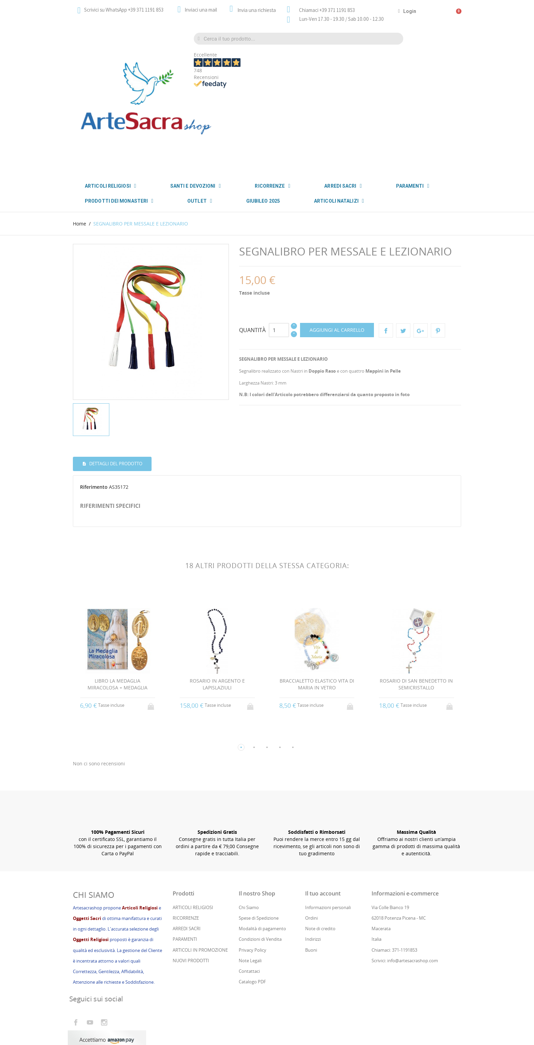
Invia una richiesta (256, 10)
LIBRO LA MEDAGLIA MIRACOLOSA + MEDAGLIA (117, 600)
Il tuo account (323, 810)
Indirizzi (313, 856)
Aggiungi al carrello (337, 247)
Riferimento (94, 403)
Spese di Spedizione (259, 834)
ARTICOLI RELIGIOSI (193, 824)
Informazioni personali (328, 824)
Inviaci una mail (201, 9)
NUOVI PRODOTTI (191, 877)
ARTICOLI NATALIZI (339, 201)
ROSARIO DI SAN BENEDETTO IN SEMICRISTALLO (416, 600)
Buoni (311, 866)
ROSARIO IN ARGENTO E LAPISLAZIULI (217, 600)
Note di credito (320, 845)
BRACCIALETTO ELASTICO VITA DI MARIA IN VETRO (317, 600)
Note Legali (250, 877)
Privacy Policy (252, 866)
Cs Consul (127, 1012)
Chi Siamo (249, 824)
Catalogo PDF (252, 898)
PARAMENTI (412, 186)
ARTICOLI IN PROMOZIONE (200, 866)
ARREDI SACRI (343, 186)
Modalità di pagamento (262, 845)
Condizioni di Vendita (260, 856)
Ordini (311, 834)
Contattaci (249, 888)
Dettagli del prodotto (115, 380)
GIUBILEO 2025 (263, 201)
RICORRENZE (272, 186)
